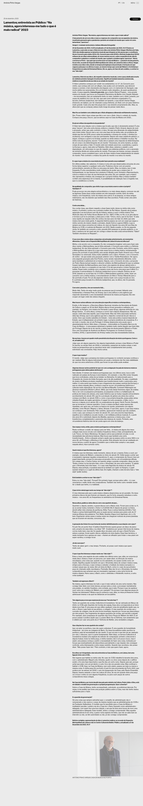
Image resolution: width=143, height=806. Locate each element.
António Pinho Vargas (12, 3)
